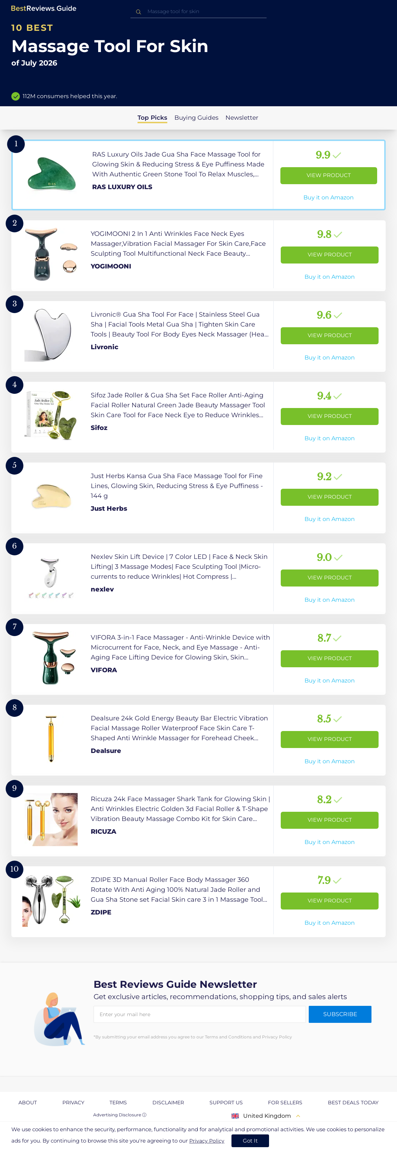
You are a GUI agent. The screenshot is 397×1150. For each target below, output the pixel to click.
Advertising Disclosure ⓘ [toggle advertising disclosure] (119, 1114)
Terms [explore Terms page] (118, 1102)
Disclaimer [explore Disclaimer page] (168, 1102)
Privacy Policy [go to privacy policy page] (206, 1141)
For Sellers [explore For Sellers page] (285, 1102)
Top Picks (152, 117)
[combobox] (198, 11)
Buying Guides (196, 117)
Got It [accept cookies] (250, 1140)
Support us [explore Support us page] (226, 1102)
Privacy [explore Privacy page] (73, 1102)
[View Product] (198, 175)
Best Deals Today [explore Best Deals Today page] (353, 1102)
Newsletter (241, 117)
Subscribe (340, 1014)
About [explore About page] (27, 1102)
